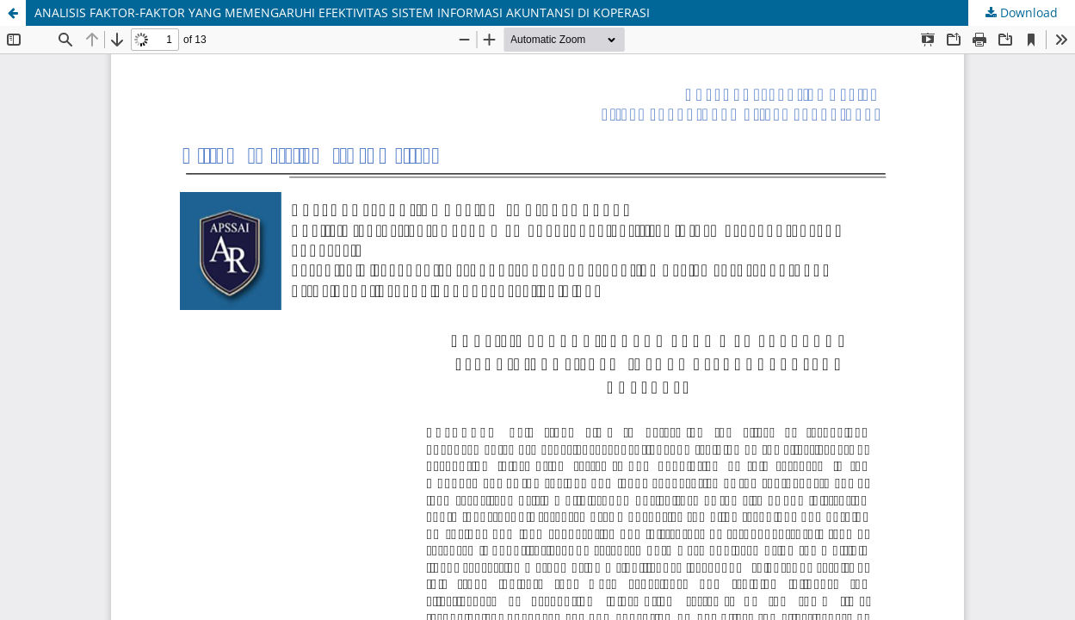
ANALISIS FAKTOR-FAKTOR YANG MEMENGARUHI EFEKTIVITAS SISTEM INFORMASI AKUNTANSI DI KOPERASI (342, 12)
